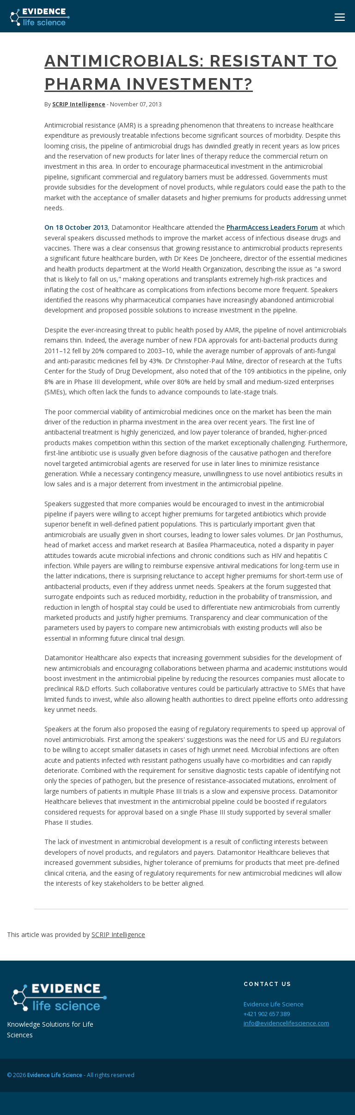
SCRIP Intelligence (78, 104)
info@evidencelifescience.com (286, 1023)
